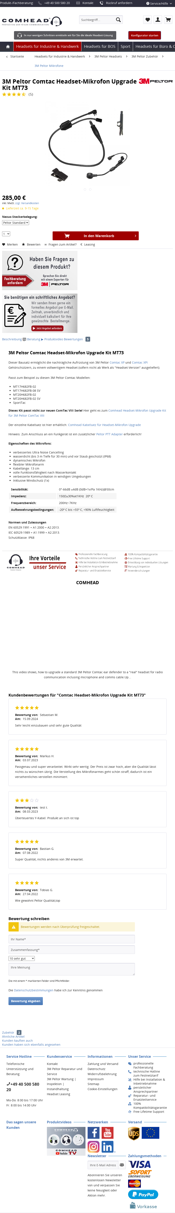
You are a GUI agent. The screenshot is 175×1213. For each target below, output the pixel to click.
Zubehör (11, 1032)
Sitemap (93, 1084)
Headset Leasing (58, 1094)
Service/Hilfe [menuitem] (157, 3)
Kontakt (88, 3)
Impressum (96, 1079)
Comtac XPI (140, 362)
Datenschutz (96, 1069)
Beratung (32, 339)
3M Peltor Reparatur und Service (64, 1071)
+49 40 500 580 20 (57, 3)
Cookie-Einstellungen (103, 1089)
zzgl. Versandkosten (27, 203)
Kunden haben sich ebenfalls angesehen (31, 1045)
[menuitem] (101, 19)
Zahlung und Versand (103, 1064)
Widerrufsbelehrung (102, 1074)
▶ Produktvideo (52, 339)
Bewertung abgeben (25, 1001)
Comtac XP (117, 362)
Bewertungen (77, 339)
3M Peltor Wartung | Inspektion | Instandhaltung (61, 1084)
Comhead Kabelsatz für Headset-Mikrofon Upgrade (104, 425)
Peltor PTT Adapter (109, 434)
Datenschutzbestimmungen (33, 990)
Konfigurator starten (144, 35)
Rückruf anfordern (119, 3)
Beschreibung (12, 339)
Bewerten (31, 244)
